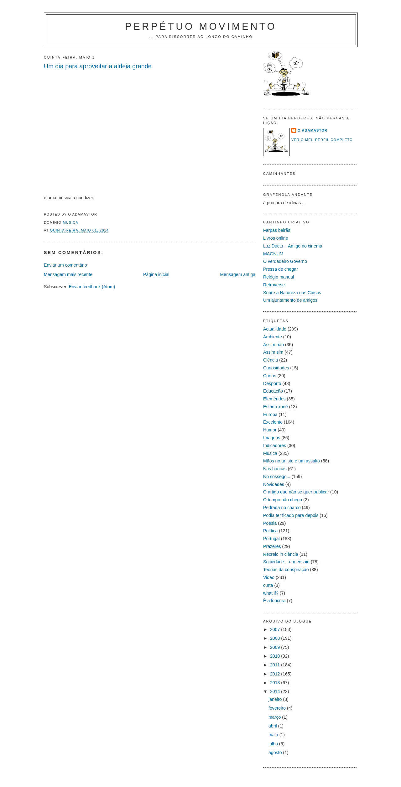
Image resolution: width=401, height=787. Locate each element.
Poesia (270, 523)
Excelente (273, 422)
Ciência (270, 359)
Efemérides (274, 398)
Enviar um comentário (65, 265)
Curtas (269, 375)
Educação (273, 391)
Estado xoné (275, 406)
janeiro (275, 699)
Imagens (271, 437)
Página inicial (156, 274)
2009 (275, 647)
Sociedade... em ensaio (286, 561)
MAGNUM (273, 253)
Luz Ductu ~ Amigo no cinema (292, 245)
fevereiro (277, 708)
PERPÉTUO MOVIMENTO (201, 26)
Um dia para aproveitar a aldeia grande (98, 66)
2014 (275, 691)
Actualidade (274, 328)
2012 (275, 673)
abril (273, 725)
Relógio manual (278, 276)
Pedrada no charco (282, 507)
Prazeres (272, 546)
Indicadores (274, 445)
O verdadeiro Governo (285, 261)
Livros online (275, 238)
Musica (70, 222)
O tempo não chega (282, 499)
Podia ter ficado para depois (290, 515)
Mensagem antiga (237, 274)
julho (273, 743)
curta (268, 585)
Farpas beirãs (276, 230)
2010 (275, 656)
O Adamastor (312, 130)
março (275, 717)
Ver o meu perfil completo (322, 140)
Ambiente (272, 336)
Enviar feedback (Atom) (92, 286)
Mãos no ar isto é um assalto (291, 460)
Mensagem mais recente (68, 274)
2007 (275, 629)
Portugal (271, 538)
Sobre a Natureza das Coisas (292, 292)
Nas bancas (275, 468)
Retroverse (274, 284)
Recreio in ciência (280, 554)
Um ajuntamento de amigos (290, 300)
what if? (271, 593)
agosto (275, 752)
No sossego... (276, 476)
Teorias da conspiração (286, 569)
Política (270, 530)
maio (273, 734)
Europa (270, 414)
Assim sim (273, 352)
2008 (275, 638)
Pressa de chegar (280, 269)
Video (268, 577)
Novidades (273, 484)
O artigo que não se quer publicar (296, 491)
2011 (275, 664)
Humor (269, 429)
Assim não (273, 344)
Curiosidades (276, 367)
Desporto (272, 383)
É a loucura (274, 600)
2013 (275, 682)
